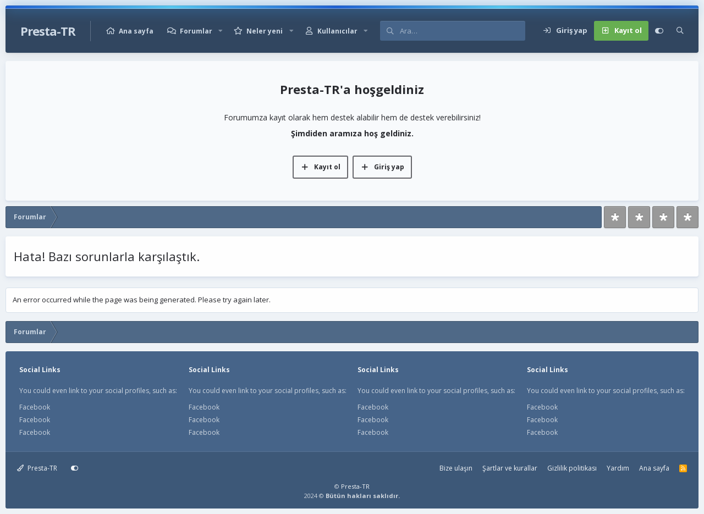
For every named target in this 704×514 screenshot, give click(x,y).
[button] (221, 31)
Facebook (34, 407)
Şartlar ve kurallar (509, 468)
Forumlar (196, 31)
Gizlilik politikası (572, 468)
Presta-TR (37, 468)
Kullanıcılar (337, 31)
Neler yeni (264, 31)
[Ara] (462, 31)
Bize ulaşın (455, 468)
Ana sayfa (136, 31)
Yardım (618, 468)
